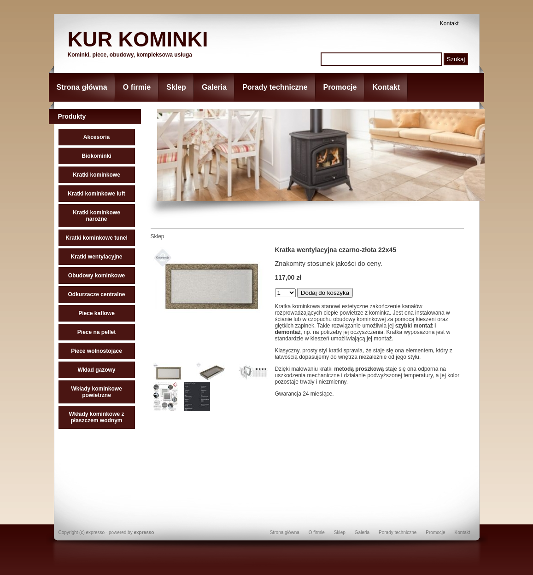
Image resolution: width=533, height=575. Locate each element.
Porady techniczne (274, 87)
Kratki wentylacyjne (96, 256)
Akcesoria (96, 137)
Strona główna (82, 87)
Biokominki (96, 156)
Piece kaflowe (96, 313)
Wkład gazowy (96, 370)
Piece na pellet (96, 332)
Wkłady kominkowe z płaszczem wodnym (96, 417)
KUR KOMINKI (138, 39)
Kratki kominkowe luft (96, 193)
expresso (144, 532)
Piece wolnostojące (96, 351)
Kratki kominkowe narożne (96, 215)
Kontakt (449, 23)
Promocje (340, 87)
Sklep (176, 87)
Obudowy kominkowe (96, 275)
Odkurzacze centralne (96, 294)
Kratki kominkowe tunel (96, 238)
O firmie (137, 87)
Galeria (214, 87)
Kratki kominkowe (96, 175)
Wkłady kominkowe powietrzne (96, 391)
